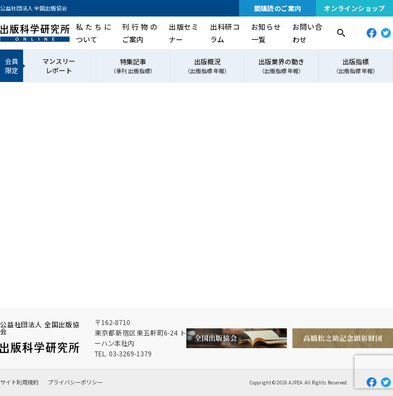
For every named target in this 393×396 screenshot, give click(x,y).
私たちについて (93, 33)
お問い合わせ (307, 33)
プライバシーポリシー (75, 382)
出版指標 (355, 66)
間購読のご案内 (278, 8)
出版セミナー (183, 33)
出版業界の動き (281, 66)
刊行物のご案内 (139, 33)
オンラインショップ (354, 8)
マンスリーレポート (58, 65)
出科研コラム (225, 33)
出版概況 (207, 66)
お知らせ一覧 (266, 33)
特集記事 (133, 66)
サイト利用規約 (19, 382)
